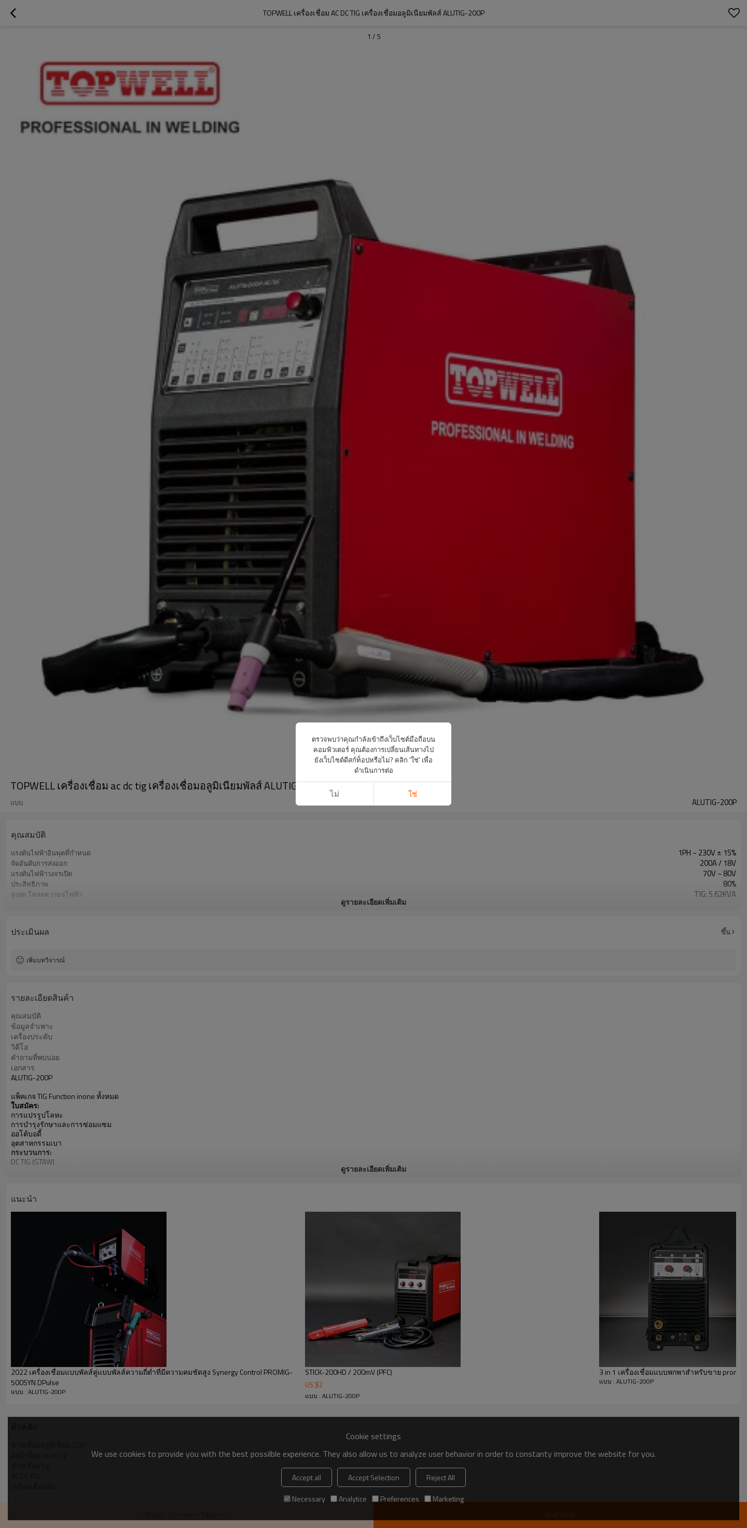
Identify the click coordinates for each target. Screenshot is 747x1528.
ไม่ (334, 794)
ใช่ (412, 794)
